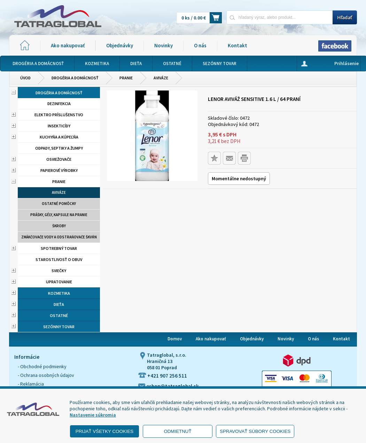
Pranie (126, 77)
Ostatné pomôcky (59, 203)
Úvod (25, 77)
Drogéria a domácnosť (75, 77)
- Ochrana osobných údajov (46, 375)
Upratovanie (59, 281)
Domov (175, 339)
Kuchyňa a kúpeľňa (59, 137)
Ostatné (59, 315)
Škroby (59, 225)
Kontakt (237, 45)
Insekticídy (59, 125)
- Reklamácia (31, 384)
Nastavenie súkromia (93, 415)
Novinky (163, 45)
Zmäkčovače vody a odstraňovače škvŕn (59, 237)
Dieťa (59, 304)
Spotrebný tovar (59, 248)
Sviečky (59, 270)
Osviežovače (58, 159)
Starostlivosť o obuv (59, 259)
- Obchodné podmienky (42, 366)
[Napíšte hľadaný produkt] (279, 17)
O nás (200, 45)
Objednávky (119, 45)
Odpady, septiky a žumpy (59, 148)
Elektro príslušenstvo (58, 114)
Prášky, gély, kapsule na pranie (58, 214)
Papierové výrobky (59, 170)
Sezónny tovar (59, 326)
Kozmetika (59, 293)
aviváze (161, 77)
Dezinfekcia (59, 103)
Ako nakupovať (68, 45)
